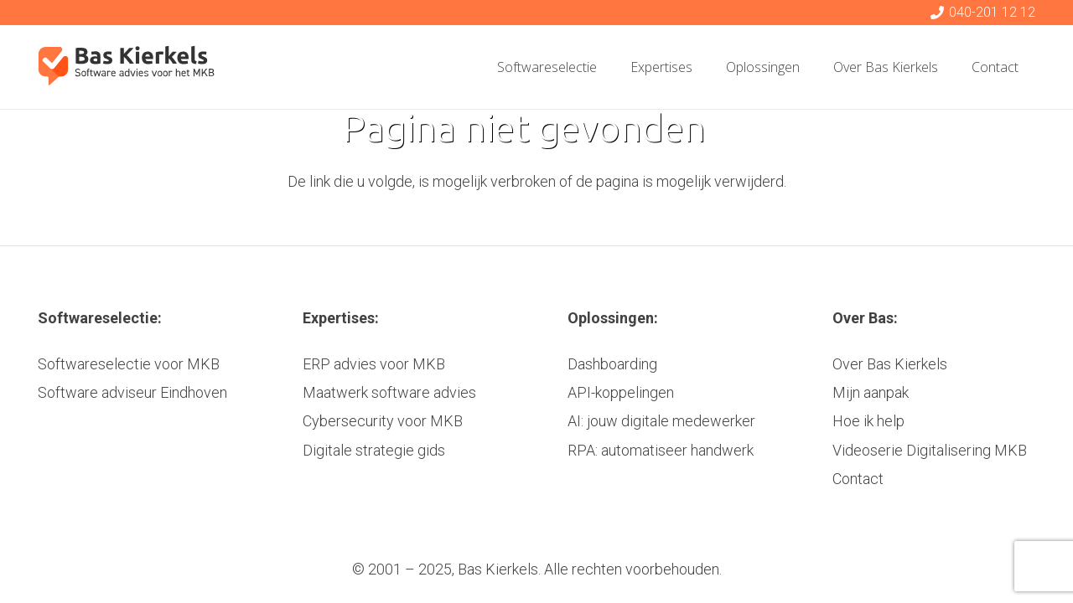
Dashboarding (612, 364)
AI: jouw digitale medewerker (661, 421)
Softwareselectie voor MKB (129, 364)
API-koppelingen (621, 392)
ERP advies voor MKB (374, 364)
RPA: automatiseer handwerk (661, 450)
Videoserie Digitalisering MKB (929, 450)
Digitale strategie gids (374, 450)
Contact (858, 478)
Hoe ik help (868, 421)
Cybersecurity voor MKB (383, 421)
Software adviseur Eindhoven (132, 392)
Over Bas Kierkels (889, 364)
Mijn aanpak (870, 392)
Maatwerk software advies (389, 392)
